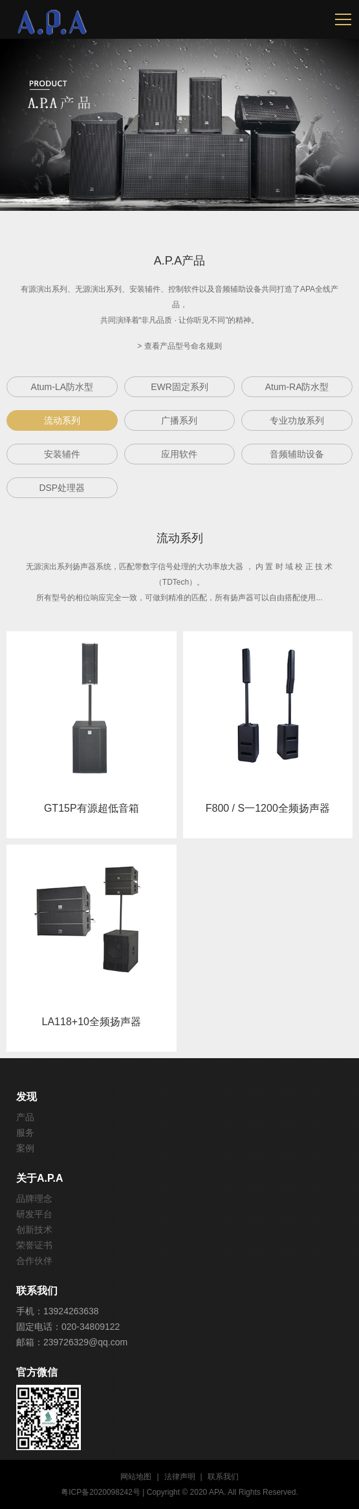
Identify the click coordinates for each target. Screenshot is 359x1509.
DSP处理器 (62, 488)
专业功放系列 (297, 420)
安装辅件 (62, 454)
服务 (25, 1132)
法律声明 (179, 1476)
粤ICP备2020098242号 (100, 1492)
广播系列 (179, 420)
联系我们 (223, 1476)
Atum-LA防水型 (62, 387)
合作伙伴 (34, 1260)
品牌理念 (34, 1198)
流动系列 (62, 420)
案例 (25, 1148)
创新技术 (34, 1229)
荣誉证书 (34, 1245)
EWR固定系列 (179, 387)
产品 (25, 1117)
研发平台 (34, 1214)
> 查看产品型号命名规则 (179, 346)
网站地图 (135, 1476)
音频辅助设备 (297, 454)
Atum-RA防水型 (297, 387)
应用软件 (179, 454)
